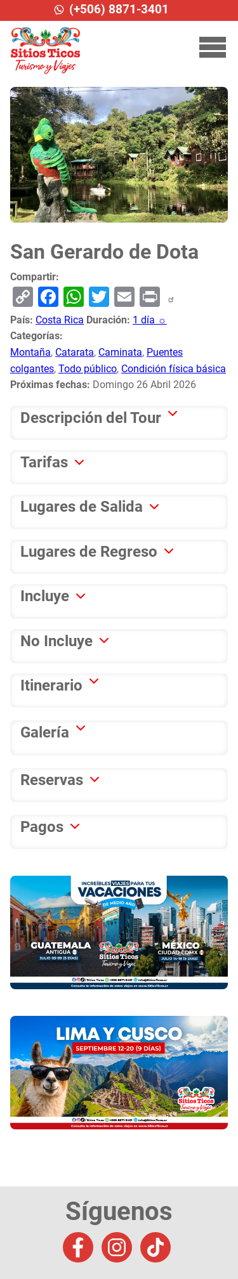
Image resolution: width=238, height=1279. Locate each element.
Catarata (74, 352)
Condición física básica (173, 369)
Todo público (87, 369)
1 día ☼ (150, 320)
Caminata (120, 352)
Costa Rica (60, 320)
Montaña (30, 352)
